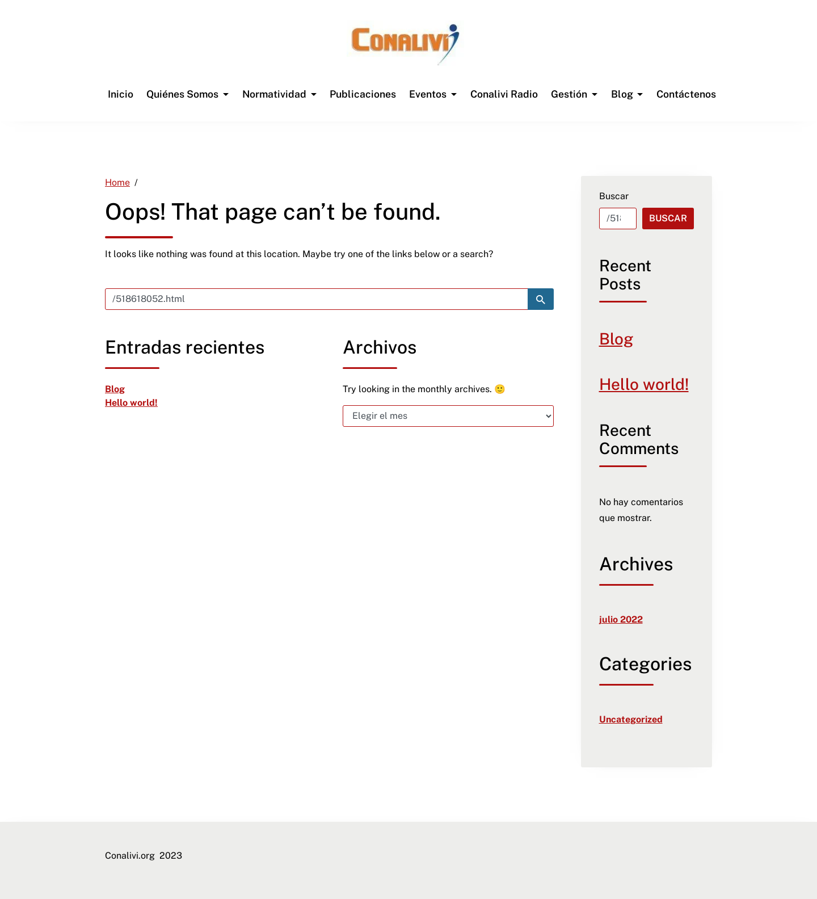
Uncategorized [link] (631, 719)
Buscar (614, 196)
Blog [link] (115, 389)
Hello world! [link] (131, 402)
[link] (405, 44)
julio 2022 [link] (621, 619)
